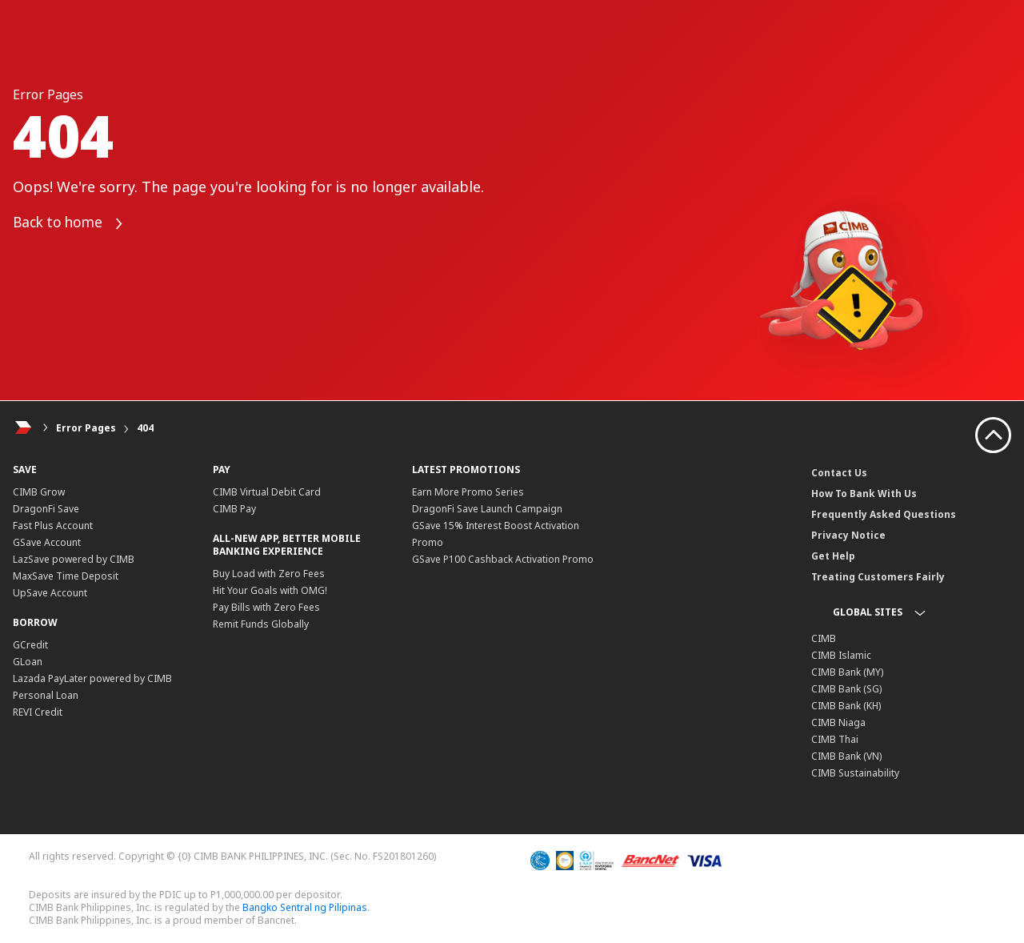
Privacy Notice (848, 535)
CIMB (823, 638)
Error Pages (86, 428)
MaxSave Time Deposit (65, 576)
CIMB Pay (234, 509)
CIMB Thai (834, 739)
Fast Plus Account (53, 525)
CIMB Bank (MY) (847, 672)
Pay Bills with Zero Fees (266, 607)
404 (145, 428)
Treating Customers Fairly (878, 577)
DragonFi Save (46, 509)
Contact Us (839, 473)
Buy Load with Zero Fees (269, 573)
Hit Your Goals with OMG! (270, 590)
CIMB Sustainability (855, 773)
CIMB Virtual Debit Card (267, 492)
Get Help (833, 556)
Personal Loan (45, 695)
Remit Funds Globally (261, 624)
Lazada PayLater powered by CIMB (92, 678)
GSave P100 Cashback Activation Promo (503, 559)
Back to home (71, 224)
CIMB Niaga (838, 722)
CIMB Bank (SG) (846, 689)
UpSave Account (50, 593)
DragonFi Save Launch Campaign (487, 509)
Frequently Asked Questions (883, 514)
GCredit (30, 645)
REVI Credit (37, 712)
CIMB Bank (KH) (846, 705)
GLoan (27, 661)
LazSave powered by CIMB (73, 559)
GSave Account (47, 542)
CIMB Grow (39, 492)
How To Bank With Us (864, 493)
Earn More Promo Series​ (468, 492)
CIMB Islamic (841, 655)
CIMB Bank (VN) (846, 756)
